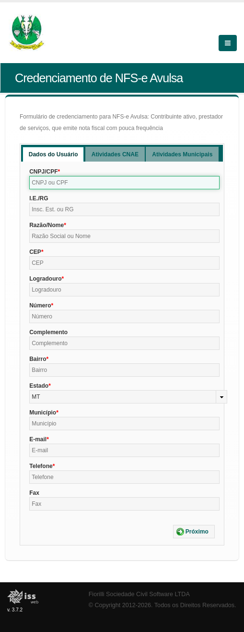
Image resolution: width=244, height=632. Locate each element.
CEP (35, 252)
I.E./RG (38, 198)
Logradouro (45, 278)
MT (36, 396)
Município (42, 412)
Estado (38, 385)
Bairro (37, 359)
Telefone (40, 466)
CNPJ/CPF (43, 171)
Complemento (48, 332)
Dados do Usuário (53, 154)
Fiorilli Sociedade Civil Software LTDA (139, 594)
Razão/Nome (46, 225)
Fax (34, 493)
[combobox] (128, 396)
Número (40, 305)
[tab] (53, 154)
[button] (194, 531)
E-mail (37, 439)
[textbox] (124, 182)
